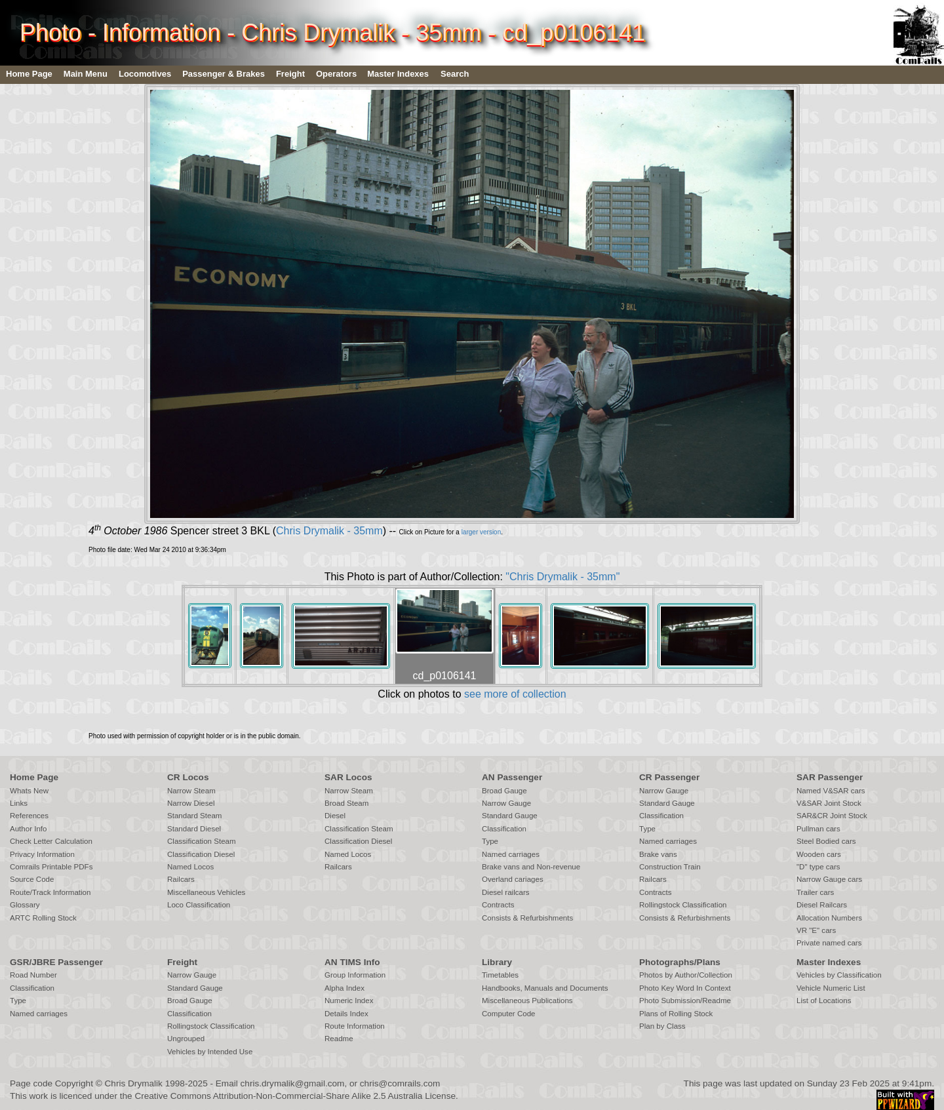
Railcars (181, 879)
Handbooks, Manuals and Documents (545, 988)
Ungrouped (186, 1038)
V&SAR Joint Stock (828, 803)
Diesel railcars (506, 892)
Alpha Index (344, 988)
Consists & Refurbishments (527, 918)
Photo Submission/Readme (685, 1000)
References (29, 816)
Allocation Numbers (829, 918)
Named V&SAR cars (830, 791)
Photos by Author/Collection (685, 975)
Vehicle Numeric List (830, 988)
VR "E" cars (816, 930)
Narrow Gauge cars (829, 879)
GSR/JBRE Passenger (56, 962)
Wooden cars (818, 854)
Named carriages (511, 854)
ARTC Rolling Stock (43, 918)
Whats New (29, 791)
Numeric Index (348, 1000)
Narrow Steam (191, 791)
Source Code (32, 879)
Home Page (29, 74)
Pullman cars (818, 829)
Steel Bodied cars (826, 841)
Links (19, 803)
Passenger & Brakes (223, 74)
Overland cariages (512, 879)
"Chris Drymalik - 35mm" (562, 576)
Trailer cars (815, 892)
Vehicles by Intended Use (209, 1052)
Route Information (354, 1026)
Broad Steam (346, 803)
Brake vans (658, 854)
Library (497, 962)
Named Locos (190, 867)
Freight (290, 74)
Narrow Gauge (506, 803)
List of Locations (823, 1000)
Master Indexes (398, 74)
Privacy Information (42, 854)
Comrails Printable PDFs (51, 867)
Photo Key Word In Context (685, 988)
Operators (336, 74)
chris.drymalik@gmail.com (293, 1083)
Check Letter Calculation (51, 841)
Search (455, 74)
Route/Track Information (50, 892)
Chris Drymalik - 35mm (329, 530)
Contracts (498, 905)
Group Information (354, 975)
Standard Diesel (194, 829)
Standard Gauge (510, 816)
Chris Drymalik (134, 1083)
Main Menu (86, 74)
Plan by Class (662, 1026)
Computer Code (509, 1014)
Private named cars (828, 943)
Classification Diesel (201, 854)
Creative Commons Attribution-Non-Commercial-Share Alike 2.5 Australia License (295, 1096)
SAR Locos (348, 777)
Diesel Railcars (821, 905)
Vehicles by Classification (839, 975)
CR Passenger (669, 777)
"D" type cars (818, 867)
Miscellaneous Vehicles (206, 892)
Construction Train (670, 867)
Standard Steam (194, 816)
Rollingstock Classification (682, 905)
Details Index (346, 1014)
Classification (504, 829)
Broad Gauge (504, 791)
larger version (482, 532)
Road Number (33, 975)
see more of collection (515, 694)
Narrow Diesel (191, 803)
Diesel (334, 816)
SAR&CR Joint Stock (831, 816)
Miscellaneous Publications (527, 1000)
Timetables (500, 975)
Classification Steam (201, 841)
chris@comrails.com (400, 1083)
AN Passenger (512, 777)
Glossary (25, 905)
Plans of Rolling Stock (676, 1014)
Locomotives (145, 74)
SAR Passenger (829, 777)
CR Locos (187, 777)
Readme (338, 1038)
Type (490, 841)
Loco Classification (198, 905)
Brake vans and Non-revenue (531, 867)
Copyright (74, 1083)
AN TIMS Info (352, 962)
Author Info (28, 829)
